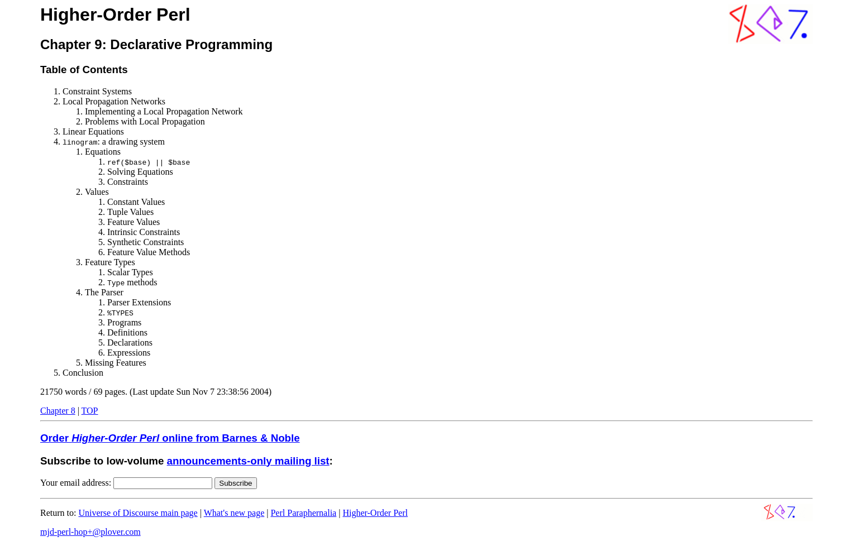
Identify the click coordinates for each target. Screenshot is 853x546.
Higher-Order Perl (375, 513)
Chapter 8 (57, 410)
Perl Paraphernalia (303, 513)
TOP (90, 410)
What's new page (234, 513)
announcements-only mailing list (248, 461)
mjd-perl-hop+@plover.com (90, 532)
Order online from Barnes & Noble (170, 438)
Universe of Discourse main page (137, 513)
